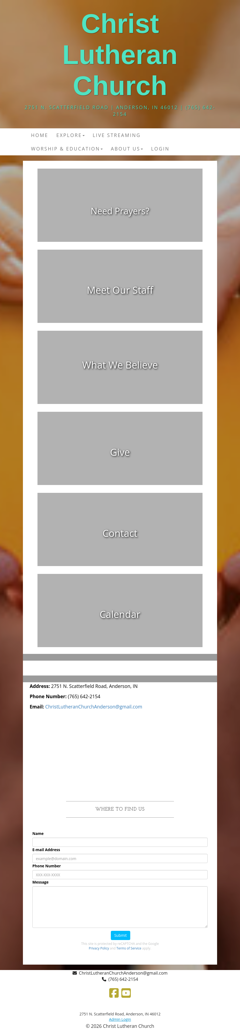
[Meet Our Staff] (120, 290)
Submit (120, 935)
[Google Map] (120, 755)
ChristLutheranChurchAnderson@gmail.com (123, 973)
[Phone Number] (120, 874)
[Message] (120, 907)
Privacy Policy (99, 948)
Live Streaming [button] (117, 135)
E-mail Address (46, 849)
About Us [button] (127, 148)
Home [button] (39, 135)
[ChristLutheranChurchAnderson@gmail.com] (93, 706)
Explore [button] (70, 135)
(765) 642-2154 (123, 979)
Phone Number (46, 865)
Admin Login (120, 1019)
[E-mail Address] (120, 858)
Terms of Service (128, 948)
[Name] (120, 842)
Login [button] (160, 148)
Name (38, 833)
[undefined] (120, 209)
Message (40, 882)
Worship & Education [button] (67, 148)
